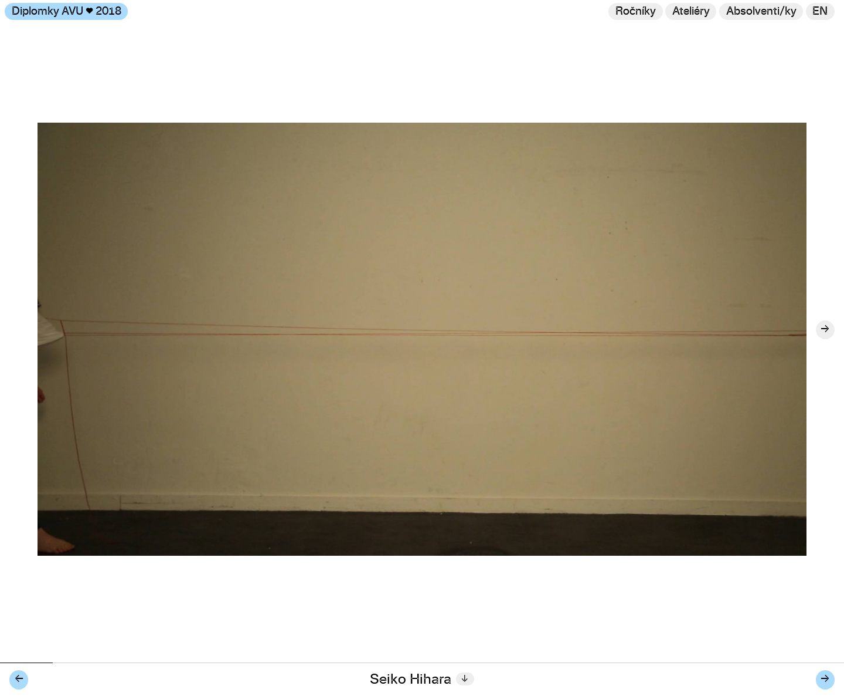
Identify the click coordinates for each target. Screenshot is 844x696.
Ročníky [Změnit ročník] (635, 11)
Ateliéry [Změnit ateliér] (691, 11)
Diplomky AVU (66, 11)
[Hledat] (761, 11)
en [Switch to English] (820, 11)
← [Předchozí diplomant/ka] (19, 679)
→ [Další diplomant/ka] (825, 679)
